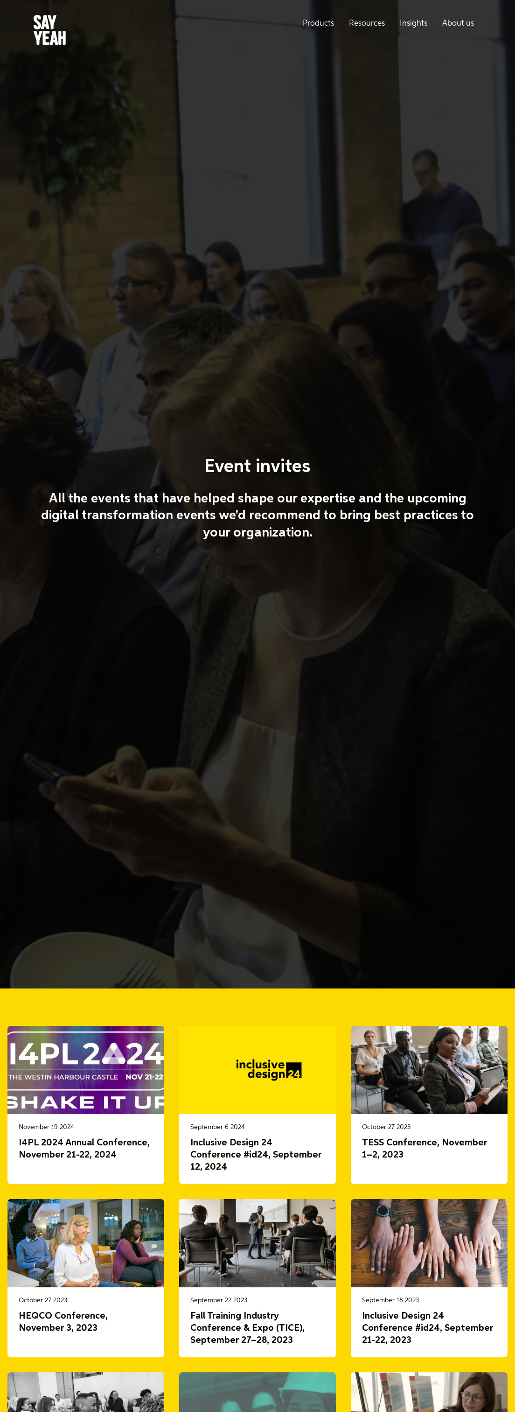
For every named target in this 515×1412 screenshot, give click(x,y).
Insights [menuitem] (413, 24)
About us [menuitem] (458, 24)
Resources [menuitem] (367, 24)
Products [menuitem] (318, 24)
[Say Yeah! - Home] (50, 32)
